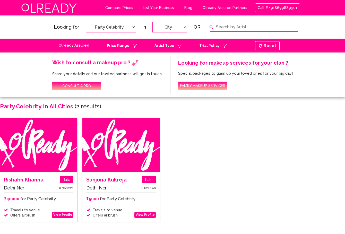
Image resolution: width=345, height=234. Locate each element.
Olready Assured (73, 45)
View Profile (62, 214)
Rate (66, 180)
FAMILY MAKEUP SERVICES (202, 86)
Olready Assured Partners (225, 8)
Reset (267, 45)
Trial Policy (209, 46)
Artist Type (164, 46)
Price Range (118, 46)
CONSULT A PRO (76, 86)
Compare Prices (119, 8)
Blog (188, 8)
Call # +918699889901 (277, 8)
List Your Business (158, 8)
